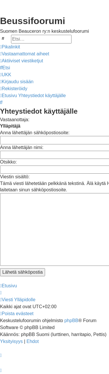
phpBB (71, 320)
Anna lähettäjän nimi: (21, 147)
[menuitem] (24, 53)
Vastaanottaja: (14, 119)
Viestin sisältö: (15, 176)
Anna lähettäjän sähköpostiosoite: (34, 132)
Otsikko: (8, 161)
